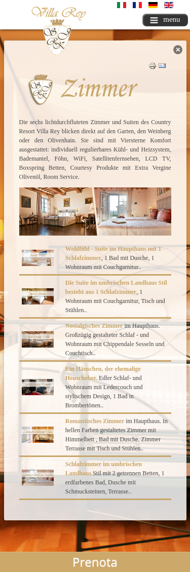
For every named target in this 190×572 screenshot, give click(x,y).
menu (165, 19)
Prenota (95, 561)
